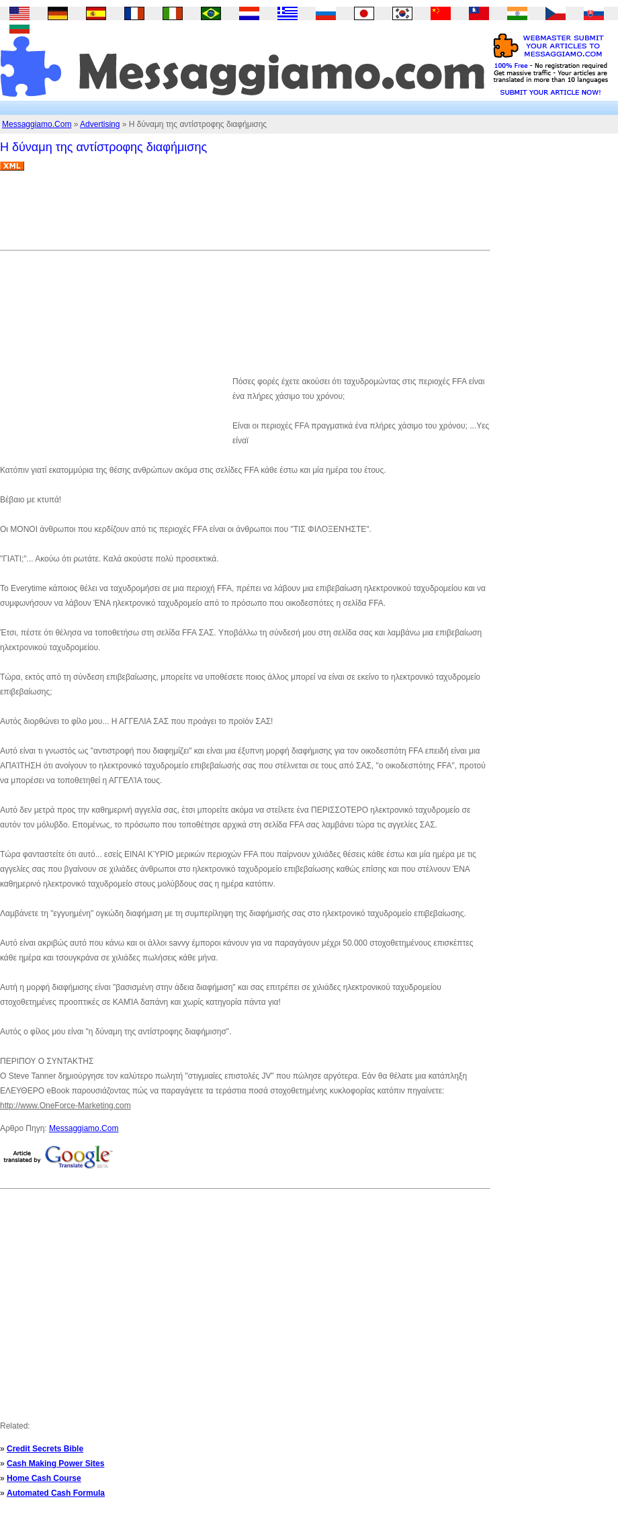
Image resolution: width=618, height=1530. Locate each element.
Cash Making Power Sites (55, 1463)
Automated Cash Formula (56, 1493)
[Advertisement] (244, 215)
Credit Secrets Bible (45, 1448)
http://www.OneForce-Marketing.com (65, 1105)
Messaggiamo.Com (36, 124)
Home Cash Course (44, 1478)
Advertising (100, 124)
